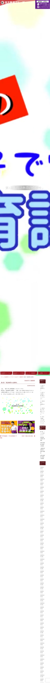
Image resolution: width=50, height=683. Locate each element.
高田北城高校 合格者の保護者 (42, 444)
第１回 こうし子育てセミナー (42, 433)
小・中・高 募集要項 (31, 373)
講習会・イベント (43, 373)
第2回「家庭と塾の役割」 (28, 436)
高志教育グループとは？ (6, 373)
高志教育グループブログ (9, 376)
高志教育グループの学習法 (19, 373)
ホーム (2, 376)
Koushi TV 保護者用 (19, 376)
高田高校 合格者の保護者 (42, 439)
